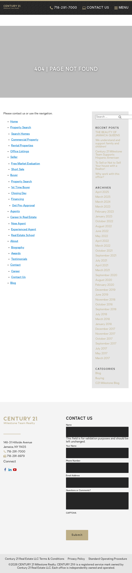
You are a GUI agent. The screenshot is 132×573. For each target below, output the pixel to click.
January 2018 (103, 324)
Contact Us (18, 277)
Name (69, 425)
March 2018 (102, 319)
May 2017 (101, 353)
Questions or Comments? (78, 490)
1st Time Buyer (20, 187)
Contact (15, 265)
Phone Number (73, 461)
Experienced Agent (23, 229)
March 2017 (102, 358)
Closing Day (18, 193)
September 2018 (105, 309)
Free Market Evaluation (25, 163)
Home (14, 121)
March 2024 (103, 202)
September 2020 (106, 275)
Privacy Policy (76, 559)
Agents (15, 211)
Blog (13, 283)
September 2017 (105, 343)
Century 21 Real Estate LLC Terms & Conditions (34, 559)
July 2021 (101, 260)
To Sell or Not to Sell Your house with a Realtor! (108, 166)
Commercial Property (24, 139)
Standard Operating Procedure (107, 559)
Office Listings (19, 151)
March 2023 (103, 206)
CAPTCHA (71, 513)
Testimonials (19, 259)
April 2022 (102, 241)
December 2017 (105, 329)
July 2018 (101, 314)
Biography (17, 247)
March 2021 (102, 270)
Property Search (20, 127)
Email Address (73, 476)
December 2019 (105, 290)
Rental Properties (22, 145)
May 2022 (101, 236)
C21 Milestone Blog (107, 383)
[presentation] (92, 521)
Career (15, 271)
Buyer (14, 175)
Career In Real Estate (23, 217)
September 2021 (105, 255)
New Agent (18, 223)
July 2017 (101, 348)
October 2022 (104, 221)
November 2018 (105, 299)
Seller (14, 157)
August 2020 (103, 280)
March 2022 (102, 246)
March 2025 (103, 197)
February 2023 (104, 211)
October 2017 (104, 339)
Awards (16, 253)
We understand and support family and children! (107, 143)
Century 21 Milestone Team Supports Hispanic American (108, 154)
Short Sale (17, 169)
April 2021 (101, 265)
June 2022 (101, 231)
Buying (99, 378)
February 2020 (104, 285)
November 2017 (105, 334)
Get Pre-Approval (23, 205)
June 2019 (101, 294)
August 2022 (103, 226)
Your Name (71, 446)
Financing (17, 199)
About (14, 241)
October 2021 (104, 251)
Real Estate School (23, 235)
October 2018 (104, 304)
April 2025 (102, 192)
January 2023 (103, 216)
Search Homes (20, 134)
